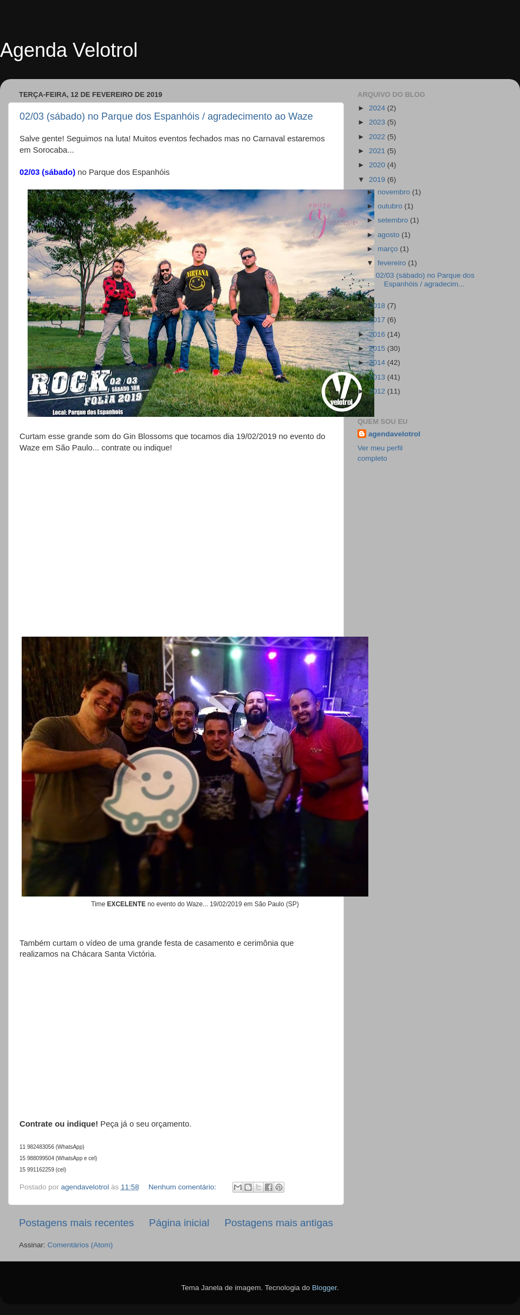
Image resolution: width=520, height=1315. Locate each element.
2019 (378, 179)
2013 (378, 377)
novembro (395, 192)
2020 (378, 165)
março (389, 249)
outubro (391, 206)
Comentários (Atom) (80, 1245)
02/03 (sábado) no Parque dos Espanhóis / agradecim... (425, 279)
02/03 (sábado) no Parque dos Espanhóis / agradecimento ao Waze (166, 116)
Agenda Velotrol (69, 50)
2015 (378, 348)
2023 (378, 122)
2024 (378, 108)
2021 (378, 151)
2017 (378, 320)
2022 (378, 137)
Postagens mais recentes (76, 1222)
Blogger (324, 1288)
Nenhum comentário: (183, 1187)
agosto (389, 235)
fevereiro (393, 263)
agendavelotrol (394, 434)
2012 (378, 391)
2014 (378, 362)
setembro (394, 220)
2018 (378, 306)
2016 (378, 334)
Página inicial (179, 1222)
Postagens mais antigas (278, 1222)
